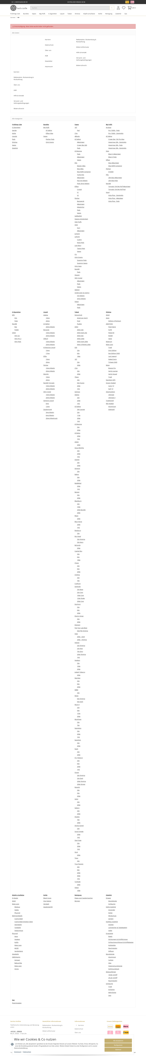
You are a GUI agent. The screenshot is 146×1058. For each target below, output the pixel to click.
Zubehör (118, 16)
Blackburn (78, 503)
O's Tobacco (79, 760)
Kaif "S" (110, 391)
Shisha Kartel (79, 828)
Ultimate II (111, 400)
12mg (48, 409)
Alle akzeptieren (117, 1041)
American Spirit (82, 320)
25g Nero (80, 545)
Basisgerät (80, 204)
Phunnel (17, 915)
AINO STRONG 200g (83, 347)
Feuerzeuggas (16, 1006)
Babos (77, 477)
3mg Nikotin (50, 415)
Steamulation (110, 394)
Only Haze (78, 269)
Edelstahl (111, 412)
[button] (118, 9)
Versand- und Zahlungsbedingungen (84, 61)
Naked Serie (112, 362)
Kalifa (16, 945)
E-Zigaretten (52, 16)
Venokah (46, 906)
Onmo (16, 971)
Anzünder (111, 912)
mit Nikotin (81, 298)
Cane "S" (111, 388)
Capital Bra (78, 554)
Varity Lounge (113, 374)
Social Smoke (79, 834)
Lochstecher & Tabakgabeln (117, 930)
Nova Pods (80, 245)
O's (76, 257)
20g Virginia (81, 778)
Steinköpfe (18, 927)
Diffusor (111, 954)
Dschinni (78, 607)
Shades (77, 819)
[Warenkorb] (131, 9)
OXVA (14, 335)
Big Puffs (42, 16)
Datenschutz (49, 47)
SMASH (77, 292)
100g (78, 509)
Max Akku (80, 171)
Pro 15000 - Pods (114, 133)
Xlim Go (17, 338)
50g (78, 713)
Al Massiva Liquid (49, 350)
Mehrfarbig (112, 995)
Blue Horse (78, 524)
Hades (16, 912)
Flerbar (77, 201)
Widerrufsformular (82, 50)
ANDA (77, 444)
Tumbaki (78, 884)
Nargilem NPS (110, 382)
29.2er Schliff (112, 980)
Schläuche (111, 906)
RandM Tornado (48, 385)
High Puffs (78, 224)
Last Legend (112, 359)
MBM (76, 692)
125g (78, 716)
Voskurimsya (18, 933)
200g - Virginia (82, 642)
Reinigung (108, 16)
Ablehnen (117, 1049)
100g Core (80, 598)
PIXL (107, 177)
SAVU (76, 802)
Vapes (34, 16)
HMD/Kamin (16, 960)
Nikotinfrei (80, 210)
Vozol (108, 195)
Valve (110, 341)
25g (78, 353)
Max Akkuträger (113, 165)
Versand (35, 1055)
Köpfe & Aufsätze (89, 16)
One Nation (47, 904)
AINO (76, 329)
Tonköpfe (17, 930)
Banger (77, 495)
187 (76, 130)
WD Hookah (110, 406)
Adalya (45, 318)
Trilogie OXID (112, 365)
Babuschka (18, 966)
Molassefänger (111, 974)
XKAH (108, 318)
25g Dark (80, 781)
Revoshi (77, 790)
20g (78, 465)
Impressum (49, 69)
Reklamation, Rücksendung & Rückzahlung (86, 43)
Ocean (77, 775)
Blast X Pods (112, 159)
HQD (76, 227)
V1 (78, 195)
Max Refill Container (84, 174)
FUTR (110, 332)
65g (78, 356)
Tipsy (76, 861)
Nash (76, 751)
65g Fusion (80, 385)
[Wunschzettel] (123, 9)
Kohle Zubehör (111, 909)
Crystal (79, 192)
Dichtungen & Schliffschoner (118, 942)
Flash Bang (112, 329)
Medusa (17, 909)
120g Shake (81, 601)
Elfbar (77, 189)
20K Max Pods (113, 183)
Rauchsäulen (112, 951)
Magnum (109, 344)
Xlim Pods (17, 344)
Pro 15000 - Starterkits (115, 136)
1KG (78, 391)
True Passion (79, 866)
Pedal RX (111, 335)
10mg (48, 320)
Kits (15, 320)
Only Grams (50, 145)
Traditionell (110, 403)
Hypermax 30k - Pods (115, 148)
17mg (48, 356)
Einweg (108, 901)
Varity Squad (112, 377)
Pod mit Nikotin (82, 183)
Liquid (62, 16)
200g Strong (81, 787)
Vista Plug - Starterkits (115, 198)
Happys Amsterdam (81, 221)
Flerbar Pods (50, 142)
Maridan (77, 681)
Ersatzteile (109, 936)
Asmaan (17, 963)
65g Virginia (81, 701)
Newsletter (48, 64)
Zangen (110, 921)
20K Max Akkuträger (115, 180)
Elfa (76, 165)
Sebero (77, 810)
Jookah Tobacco (80, 675)
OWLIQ (45, 341)
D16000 (110, 174)
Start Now (78, 843)
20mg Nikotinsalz (51, 421)
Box (15, 329)
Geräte (14, 133)
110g (78, 418)
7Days (77, 380)
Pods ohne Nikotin (83, 186)
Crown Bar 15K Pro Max (116, 142)
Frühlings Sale (15, 16)
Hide (76, 636)
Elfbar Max (49, 136)
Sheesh (77, 278)
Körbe (110, 915)
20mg (48, 323)
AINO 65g (80, 338)
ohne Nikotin (81, 301)
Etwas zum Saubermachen (84, 901)
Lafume (77, 239)
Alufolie (111, 927)
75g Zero (80, 654)
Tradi (110, 350)
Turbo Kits (80, 177)
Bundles (26, 16)
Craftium (78, 586)
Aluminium (112, 409)
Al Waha (77, 436)
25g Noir (80, 651)
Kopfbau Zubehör (112, 924)
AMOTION (109, 326)
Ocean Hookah (111, 385)
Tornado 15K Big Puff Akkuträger (119, 189)
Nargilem (78, 743)
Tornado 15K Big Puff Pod (117, 192)
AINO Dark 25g (82, 335)
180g (78, 359)
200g (78, 368)
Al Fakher (49, 133)
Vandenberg (18, 954)
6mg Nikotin (50, 418)
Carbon (110, 963)
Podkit (16, 332)
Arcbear (108, 130)
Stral (76, 855)
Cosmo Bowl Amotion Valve (23, 924)
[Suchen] (74, 9)
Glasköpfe (15, 957)
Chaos (77, 565)
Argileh (77, 462)
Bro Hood (78, 539)
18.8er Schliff (112, 977)
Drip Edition (112, 353)
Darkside (78, 589)
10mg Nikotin (50, 335)
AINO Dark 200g (82, 344)
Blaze (76, 518)
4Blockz (77, 139)
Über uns (48, 53)
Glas (109, 966)
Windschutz (112, 918)
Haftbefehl (78, 219)
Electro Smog (79, 619)
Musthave (78, 722)
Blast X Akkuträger (114, 157)
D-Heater (15, 901)
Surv (78, 230)
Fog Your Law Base (81, 630)
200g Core (80, 604)
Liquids (14, 139)
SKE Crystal (78, 280)
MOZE (16, 951)
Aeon (107, 320)
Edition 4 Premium (114, 323)
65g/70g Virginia (82, 633)
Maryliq (46, 377)
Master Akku (81, 168)
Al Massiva (78, 154)
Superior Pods (82, 263)
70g (78, 583)
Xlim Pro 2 (17, 341)
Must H (77, 707)
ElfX (13, 318)
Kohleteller (112, 948)
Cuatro (79, 242)
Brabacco (78, 533)
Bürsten (77, 904)
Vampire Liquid (48, 403)
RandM (77, 272)
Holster (77, 645)
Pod (78, 133)
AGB (46, 58)
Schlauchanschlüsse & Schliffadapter (121, 945)
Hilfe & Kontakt (81, 55)
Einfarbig (111, 992)
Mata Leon (109, 347)
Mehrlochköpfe (17, 918)
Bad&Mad (78, 486)
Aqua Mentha (79, 450)
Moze (108, 368)
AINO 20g (80, 332)
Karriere (48, 42)
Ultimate (111, 397)
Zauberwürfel (48, 909)
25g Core (80, 595)
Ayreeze (77, 471)
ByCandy (46, 332)
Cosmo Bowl (18, 921)
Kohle (100, 16)
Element (77, 627)
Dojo (107, 154)
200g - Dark (81, 639)
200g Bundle (81, 512)
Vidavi (77, 304)
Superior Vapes (82, 266)
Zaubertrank (47, 412)
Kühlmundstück (113, 971)
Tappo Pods (81, 251)
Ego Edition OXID (114, 356)
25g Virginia (81, 542)
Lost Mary (78, 248)
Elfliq (45, 359)
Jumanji (77, 236)
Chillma (77, 577)
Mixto (76, 698)
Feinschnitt (78, 318)
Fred (78, 323)
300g (78, 878)
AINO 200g (80, 341)
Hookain (77, 663)
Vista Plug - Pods (114, 204)
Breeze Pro (112, 371)
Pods (13, 142)
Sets (109, 998)
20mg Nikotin (50, 329)
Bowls (110, 939)
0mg (47, 406)
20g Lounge (81, 412)
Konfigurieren (117, 1045)
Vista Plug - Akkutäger (115, 201)
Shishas (77, 16)
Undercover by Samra (82, 295)
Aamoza (77, 394)
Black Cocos (47, 901)
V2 (78, 198)
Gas (126, 16)
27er (76, 136)
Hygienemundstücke (115, 968)
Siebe (110, 933)
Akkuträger (80, 145)
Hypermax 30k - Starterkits (117, 151)
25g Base (80, 592)
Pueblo (79, 326)
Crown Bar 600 (82, 148)
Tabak (70, 16)
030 (76, 350)
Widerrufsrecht (81, 68)
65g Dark (80, 704)
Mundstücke (112, 904)
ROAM (110, 338)
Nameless (78, 731)
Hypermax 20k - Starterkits (117, 145)
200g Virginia (81, 657)
